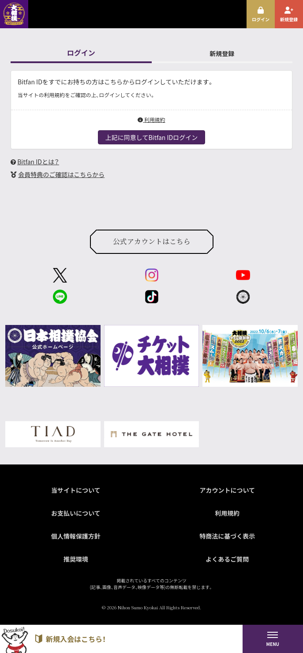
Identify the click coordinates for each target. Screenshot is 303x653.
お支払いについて (76, 513)
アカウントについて (227, 490)
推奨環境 (76, 559)
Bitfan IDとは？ (38, 161)
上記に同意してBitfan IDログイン (151, 137)
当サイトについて (76, 490)
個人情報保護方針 (76, 536)
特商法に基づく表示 (227, 536)
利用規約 (151, 119)
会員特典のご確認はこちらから (61, 174)
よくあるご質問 (227, 559)
